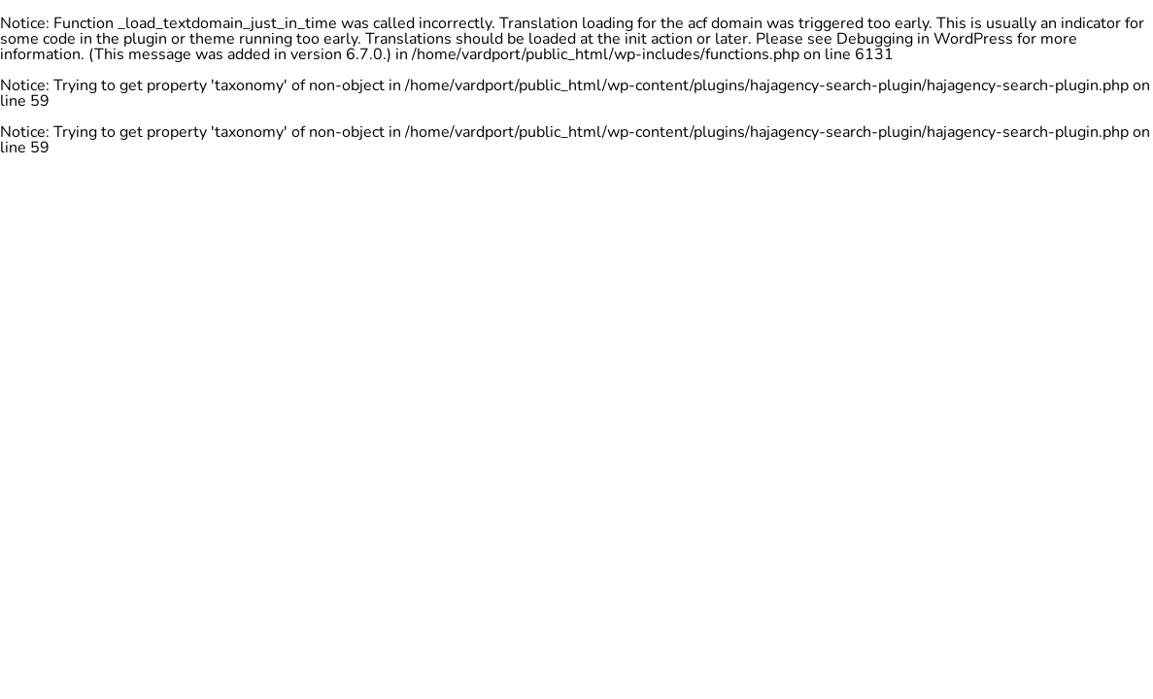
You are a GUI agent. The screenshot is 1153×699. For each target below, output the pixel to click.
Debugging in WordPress (924, 39)
